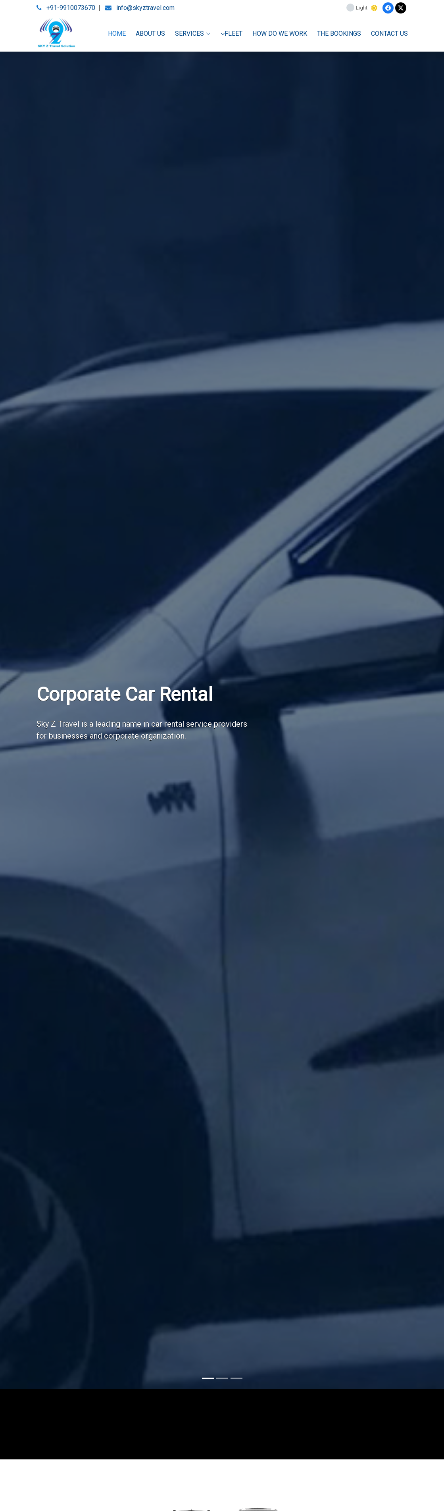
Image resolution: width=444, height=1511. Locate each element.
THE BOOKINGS (339, 33)
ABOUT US (150, 33)
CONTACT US (389, 33)
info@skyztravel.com (145, 8)
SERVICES (193, 33)
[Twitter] (400, 7)
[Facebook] (388, 7)
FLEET (231, 33)
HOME (117, 33)
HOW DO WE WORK (279, 33)
